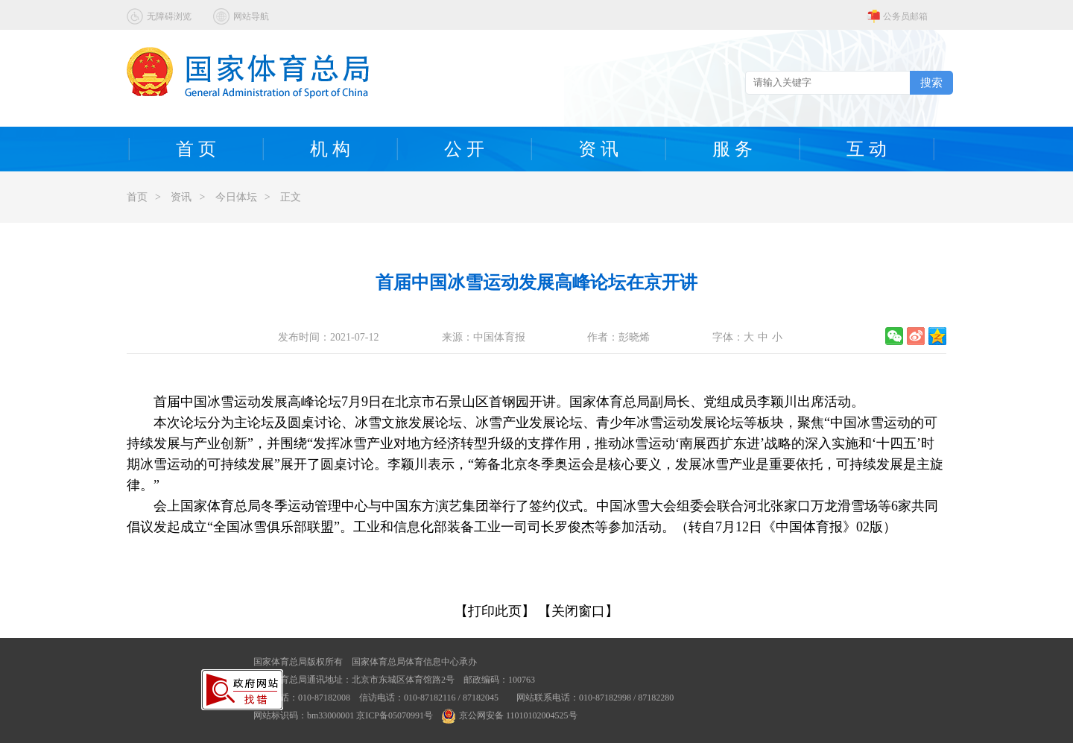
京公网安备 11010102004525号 (509, 715)
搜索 (931, 82)
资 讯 (598, 149)
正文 (290, 197)
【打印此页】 (495, 611)
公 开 (464, 149)
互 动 (866, 149)
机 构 (330, 149)
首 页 (196, 149)
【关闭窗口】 (578, 611)
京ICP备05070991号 (394, 715)
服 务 (732, 149)
